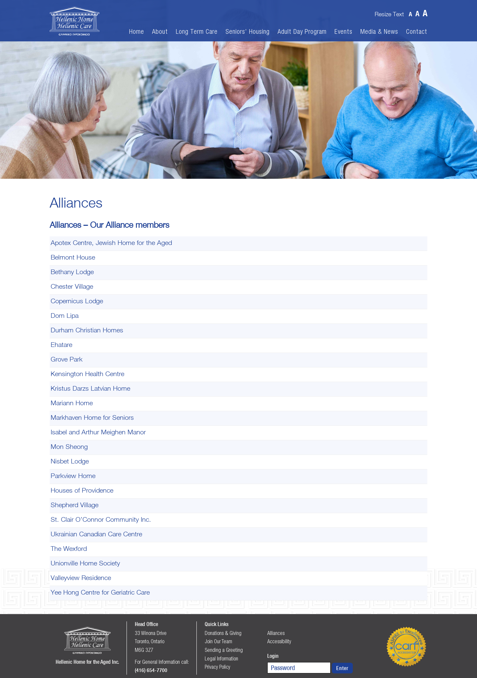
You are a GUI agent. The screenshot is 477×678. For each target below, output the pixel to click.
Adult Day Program (302, 31)
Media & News (379, 31)
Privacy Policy (217, 667)
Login (273, 656)
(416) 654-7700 (151, 670)
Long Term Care (197, 31)
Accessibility (279, 641)
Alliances (276, 633)
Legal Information (221, 658)
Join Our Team (218, 641)
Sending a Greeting (224, 650)
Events (343, 31)
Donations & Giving (223, 633)
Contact (416, 31)
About (160, 31)
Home (136, 31)
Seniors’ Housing (248, 31)
